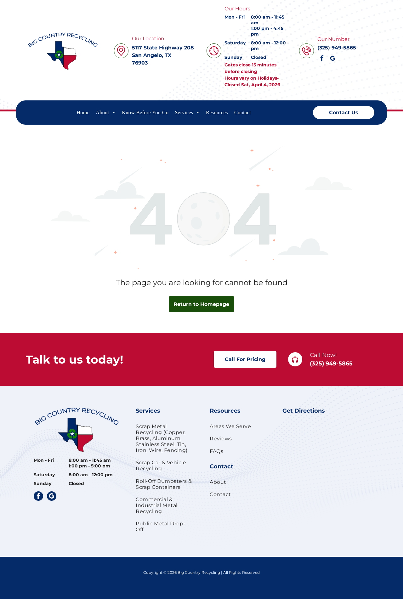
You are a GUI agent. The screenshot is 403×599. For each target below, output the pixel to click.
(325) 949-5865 (331, 363)
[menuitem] (83, 112)
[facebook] (321, 59)
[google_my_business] (332, 59)
